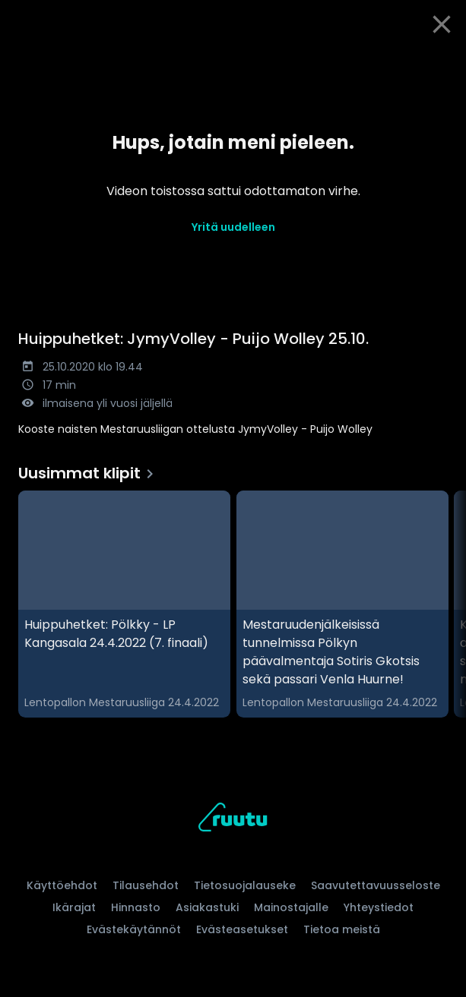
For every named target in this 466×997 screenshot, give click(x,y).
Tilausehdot (146, 885)
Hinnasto (135, 907)
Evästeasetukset (242, 929)
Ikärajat (74, 907)
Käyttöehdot (62, 885)
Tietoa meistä (341, 929)
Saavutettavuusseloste (375, 885)
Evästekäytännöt (134, 929)
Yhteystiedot (379, 907)
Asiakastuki (207, 907)
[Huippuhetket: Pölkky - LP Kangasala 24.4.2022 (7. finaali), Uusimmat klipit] (124, 604)
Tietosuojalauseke (245, 885)
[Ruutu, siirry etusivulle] (232, 820)
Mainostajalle (291, 907)
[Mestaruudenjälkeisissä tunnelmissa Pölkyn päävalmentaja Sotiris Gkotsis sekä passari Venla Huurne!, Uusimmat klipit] (342, 604)
